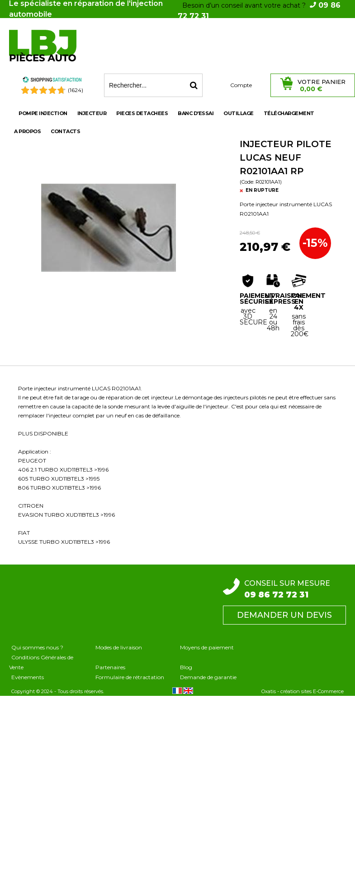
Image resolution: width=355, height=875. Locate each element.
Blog (186, 667)
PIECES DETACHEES (142, 113)
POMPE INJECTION (43, 113)
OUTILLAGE (238, 113)
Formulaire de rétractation (129, 677)
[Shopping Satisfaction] (52, 81)
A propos (27, 131)
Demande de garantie (208, 677)
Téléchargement (289, 113)
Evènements (27, 677)
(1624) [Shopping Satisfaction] (75, 90)
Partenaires (110, 667)
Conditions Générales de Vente (41, 662)
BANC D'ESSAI (195, 113)
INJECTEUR (92, 113)
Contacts (65, 131)
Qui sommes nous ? (37, 647)
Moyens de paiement (207, 647)
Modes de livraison (118, 647)
